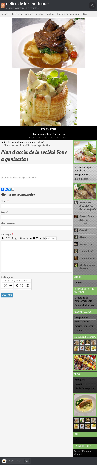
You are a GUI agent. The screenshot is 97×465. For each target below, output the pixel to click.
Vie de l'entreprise (84, 388)
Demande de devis (84, 305)
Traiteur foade (86, 251)
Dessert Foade (86, 244)
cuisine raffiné (36, 142)
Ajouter (7, 295)
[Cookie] (4, 461)
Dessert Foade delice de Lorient (86, 220)
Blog (85, 14)
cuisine (29, 14)
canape (78, 330)
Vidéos (39, 14)
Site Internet (8, 223)
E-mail (4, 212)
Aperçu (51, 238)
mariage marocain (84, 326)
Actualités (80, 379)
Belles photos (82, 321)
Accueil (5, 14)
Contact (50, 14)
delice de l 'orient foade (13, 142)
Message (6, 234)
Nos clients (81, 384)
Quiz (77, 439)
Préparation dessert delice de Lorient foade (87, 206)
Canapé (83, 230)
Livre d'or (17, 14)
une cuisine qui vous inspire (83, 169)
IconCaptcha (15, 289)
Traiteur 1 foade (87, 258)
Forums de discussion (68, 14)
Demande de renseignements (83, 299)
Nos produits (81, 174)
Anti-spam (7, 277)
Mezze (82, 237)
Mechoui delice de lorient (87, 266)
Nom (3, 201)
